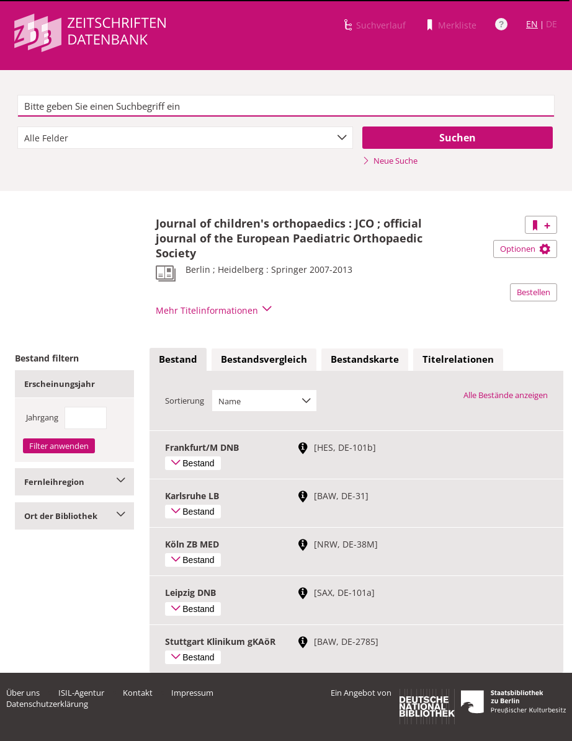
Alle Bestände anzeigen (505, 395)
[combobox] (185, 137)
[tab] (178, 359)
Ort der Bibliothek (74, 515)
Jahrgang (42, 417)
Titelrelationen (458, 359)
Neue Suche (390, 160)
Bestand (178, 359)
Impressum (192, 692)
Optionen (525, 248)
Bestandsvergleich (264, 359)
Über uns (23, 692)
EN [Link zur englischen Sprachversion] (532, 24)
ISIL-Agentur (81, 692)
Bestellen (533, 292)
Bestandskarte (365, 359)
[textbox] (286, 106)
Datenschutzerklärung (47, 703)
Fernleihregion (74, 481)
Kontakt (138, 692)
